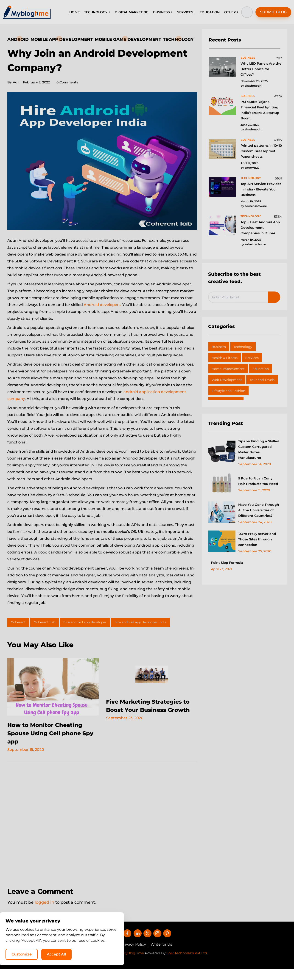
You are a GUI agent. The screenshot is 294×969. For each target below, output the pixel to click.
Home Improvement (228, 369)
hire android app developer (84, 622)
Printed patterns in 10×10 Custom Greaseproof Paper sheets (261, 151)
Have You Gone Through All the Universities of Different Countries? (258, 510)
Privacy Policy (133, 944)
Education (260, 369)
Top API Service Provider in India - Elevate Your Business (261, 189)
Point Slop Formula (227, 563)
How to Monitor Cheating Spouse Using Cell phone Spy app (50, 733)
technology (251, 178)
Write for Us (161, 944)
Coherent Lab (44, 622)
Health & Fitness (225, 358)
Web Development (227, 380)
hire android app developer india (140, 622)
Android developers (102, 305)
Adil (13, 82)
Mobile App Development (62, 39)
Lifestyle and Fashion (228, 391)
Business (219, 347)
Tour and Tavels (262, 380)
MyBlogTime (133, 953)
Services (252, 358)
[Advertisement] (102, 821)
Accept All (232, 954)
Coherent (18, 622)
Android (18, 39)
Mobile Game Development (128, 39)
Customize (197, 954)
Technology (178, 39)
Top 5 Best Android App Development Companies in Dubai (260, 227)
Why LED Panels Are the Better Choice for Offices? (261, 69)
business (248, 57)
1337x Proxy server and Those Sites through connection (257, 539)
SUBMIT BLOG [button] (273, 12)
